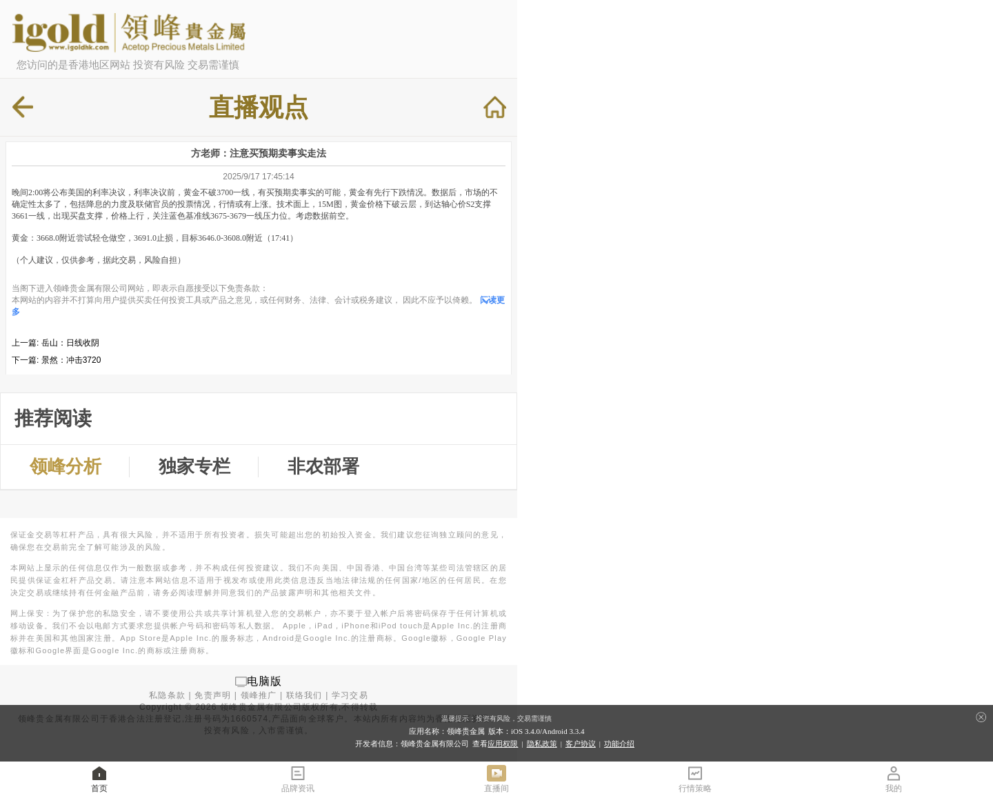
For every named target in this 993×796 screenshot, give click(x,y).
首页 (99, 778)
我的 (893, 778)
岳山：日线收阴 (70, 343)
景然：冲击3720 (71, 360)
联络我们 (304, 695)
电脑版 (265, 681)
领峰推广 (259, 695)
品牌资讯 (297, 778)
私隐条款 (167, 695)
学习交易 (350, 695)
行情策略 (695, 778)
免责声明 (212, 695)
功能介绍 (619, 743)
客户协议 (580, 743)
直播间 (496, 778)
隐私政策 (542, 743)
